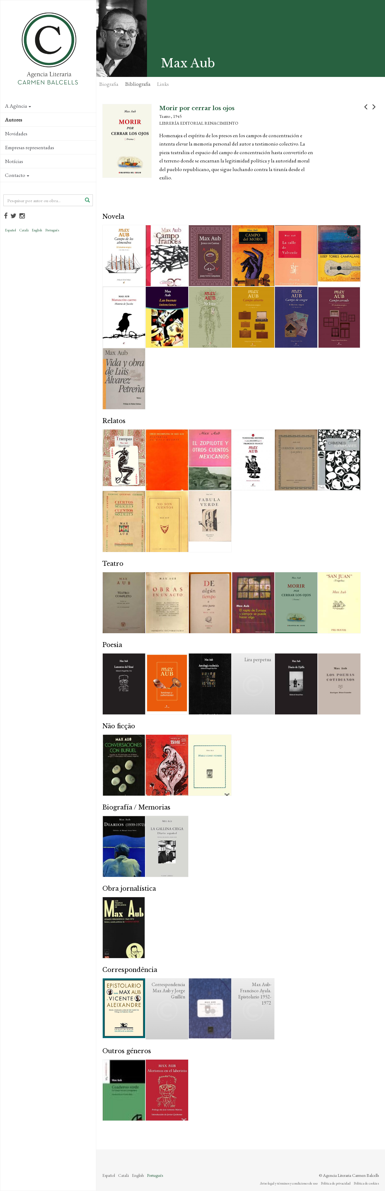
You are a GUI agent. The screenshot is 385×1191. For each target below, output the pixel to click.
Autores (13, 119)
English (37, 230)
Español (10, 230)
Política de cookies (366, 1183)
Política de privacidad (336, 1183)
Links (163, 84)
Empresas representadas (29, 147)
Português (52, 230)
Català (24, 230)
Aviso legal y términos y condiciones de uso (289, 1183)
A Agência (18, 105)
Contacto (17, 175)
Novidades (16, 133)
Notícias (14, 161)
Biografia (108, 84)
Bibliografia (137, 84)
